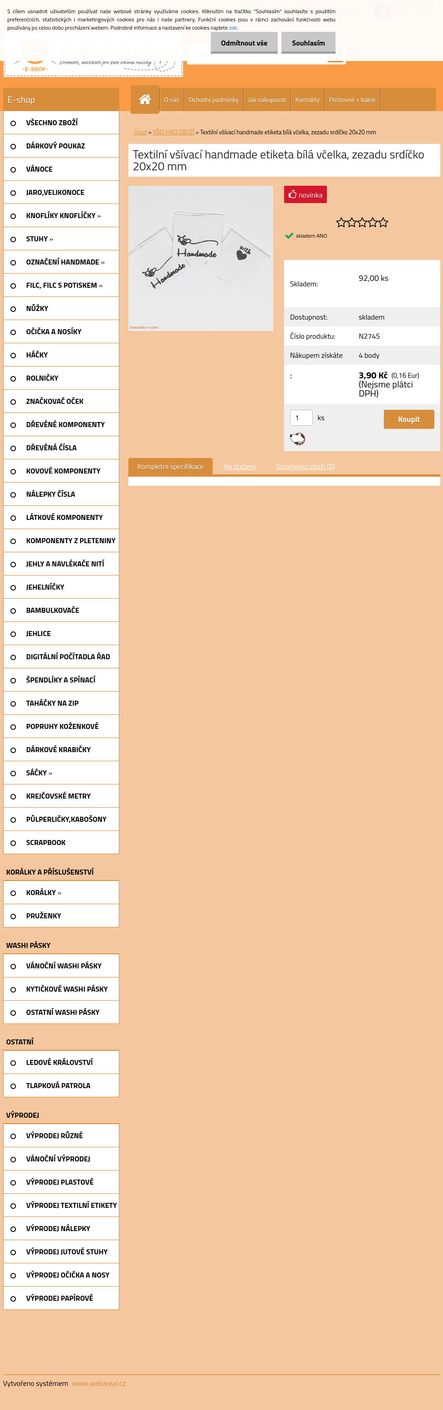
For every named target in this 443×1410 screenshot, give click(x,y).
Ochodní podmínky (214, 99)
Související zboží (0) (305, 466)
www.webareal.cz (98, 1383)
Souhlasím (307, 42)
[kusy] (301, 418)
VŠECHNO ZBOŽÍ (173, 132)
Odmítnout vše (242, 42)
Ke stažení (239, 466)
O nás (171, 99)
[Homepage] (148, 99)
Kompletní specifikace (170, 466)
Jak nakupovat (267, 99)
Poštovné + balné (352, 99)
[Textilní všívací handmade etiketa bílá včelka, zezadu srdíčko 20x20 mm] (201, 189)
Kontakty (307, 99)
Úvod (140, 132)
